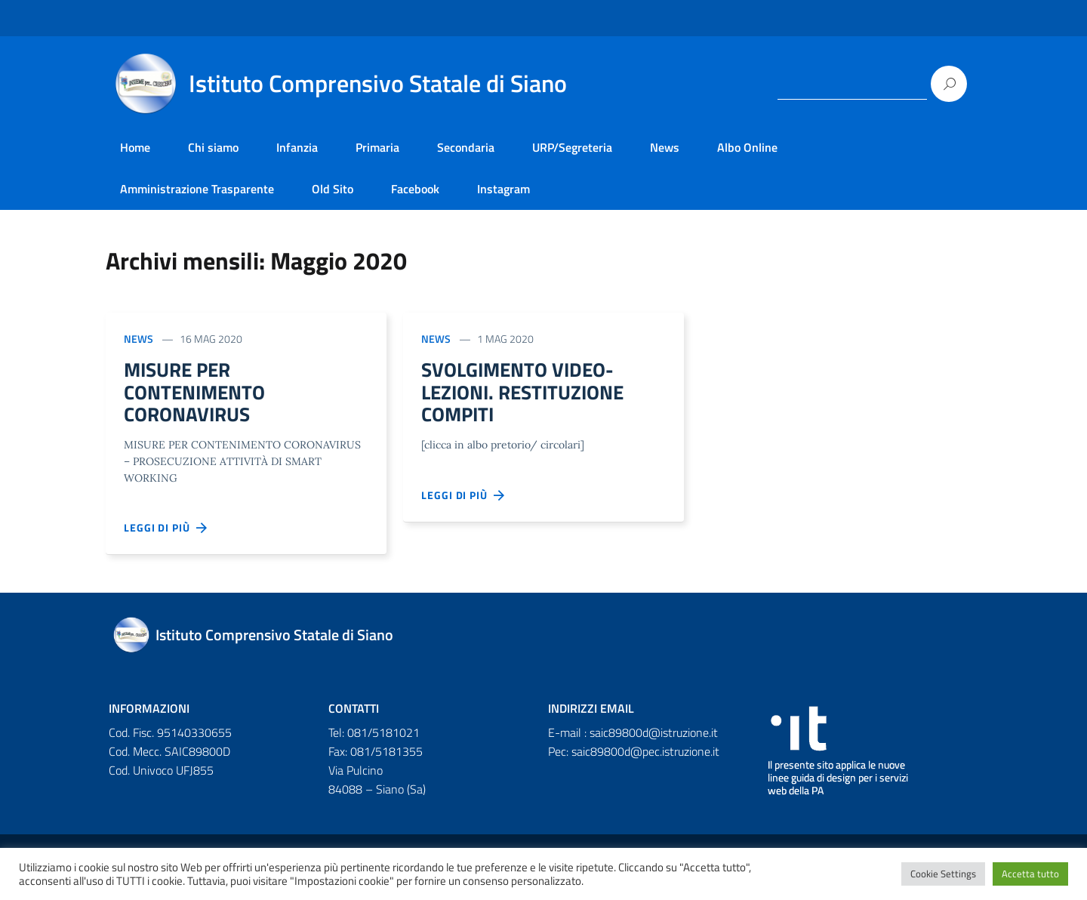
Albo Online (747, 147)
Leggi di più (166, 534)
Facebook (415, 189)
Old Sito (332, 189)
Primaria (377, 147)
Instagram (503, 189)
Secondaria (465, 147)
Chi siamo (213, 147)
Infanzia (297, 147)
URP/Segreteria (572, 147)
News (664, 147)
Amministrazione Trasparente (197, 189)
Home (135, 147)
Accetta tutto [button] (1030, 873)
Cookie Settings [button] (943, 873)
